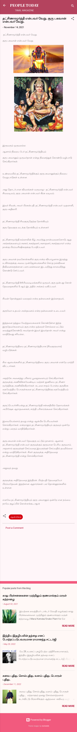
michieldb (45, 726)
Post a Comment (14, 527)
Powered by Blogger (38, 719)
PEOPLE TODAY (24, 5)
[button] (72, 19)
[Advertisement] (38, 554)
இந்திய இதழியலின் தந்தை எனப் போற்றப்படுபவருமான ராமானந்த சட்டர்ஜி (29, 637)
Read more (68, 625)
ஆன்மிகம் (15, 517)
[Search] (72, 6)
